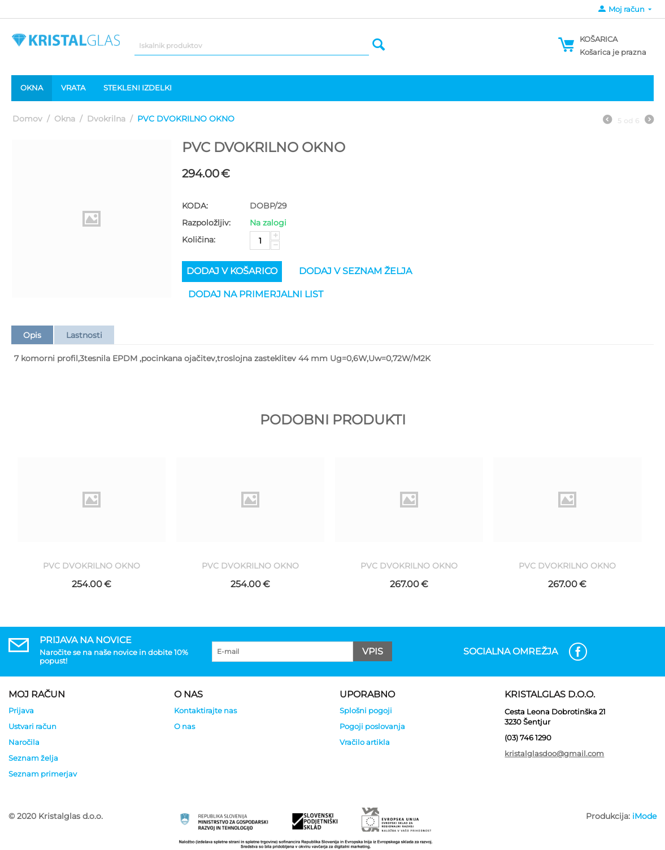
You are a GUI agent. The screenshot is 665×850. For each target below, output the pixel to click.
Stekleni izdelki (137, 87)
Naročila (24, 742)
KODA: (195, 206)
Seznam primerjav (42, 773)
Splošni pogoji (366, 710)
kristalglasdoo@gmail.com (554, 753)
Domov (27, 119)
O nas (184, 726)
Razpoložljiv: (206, 223)
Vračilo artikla (365, 742)
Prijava (21, 710)
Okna (31, 87)
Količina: (198, 240)
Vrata (73, 87)
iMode (644, 816)
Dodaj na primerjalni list (255, 294)
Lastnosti (84, 335)
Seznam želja (33, 757)
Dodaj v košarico (231, 271)
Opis (32, 335)
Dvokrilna (106, 119)
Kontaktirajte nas (205, 710)
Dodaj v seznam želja (355, 271)
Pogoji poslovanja (372, 726)
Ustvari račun (32, 726)
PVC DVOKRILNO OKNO (91, 566)
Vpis (372, 651)
